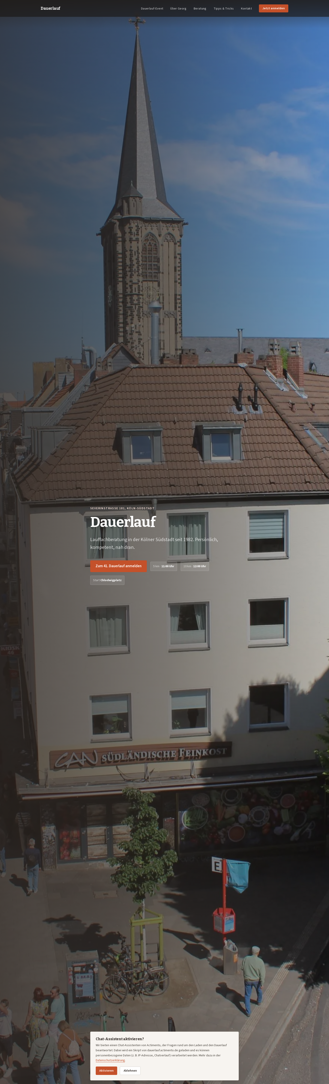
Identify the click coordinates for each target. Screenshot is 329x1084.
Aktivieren (106, 1071)
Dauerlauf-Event (152, 8)
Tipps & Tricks (224, 8)
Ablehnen (130, 1071)
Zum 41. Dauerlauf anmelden (119, 566)
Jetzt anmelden (273, 8)
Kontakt (246, 8)
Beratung (200, 8)
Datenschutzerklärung (110, 1060)
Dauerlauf (50, 8)
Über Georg (178, 8)
